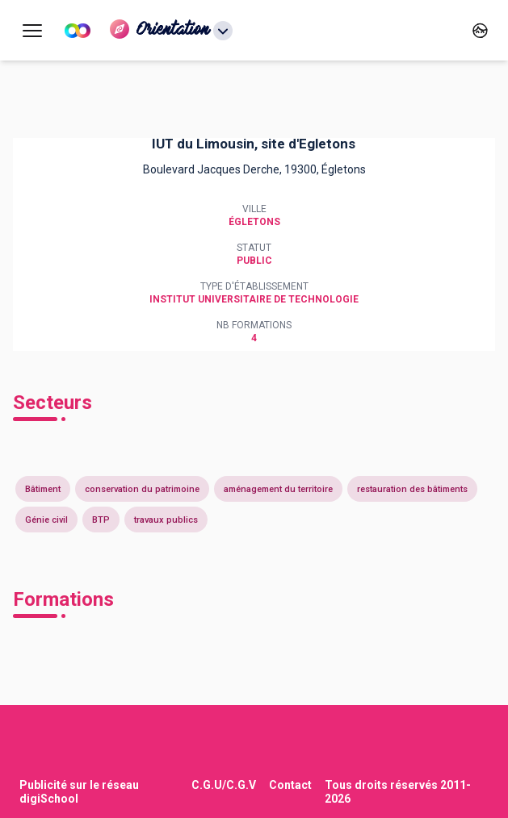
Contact (290, 784)
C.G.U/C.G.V (223, 784)
